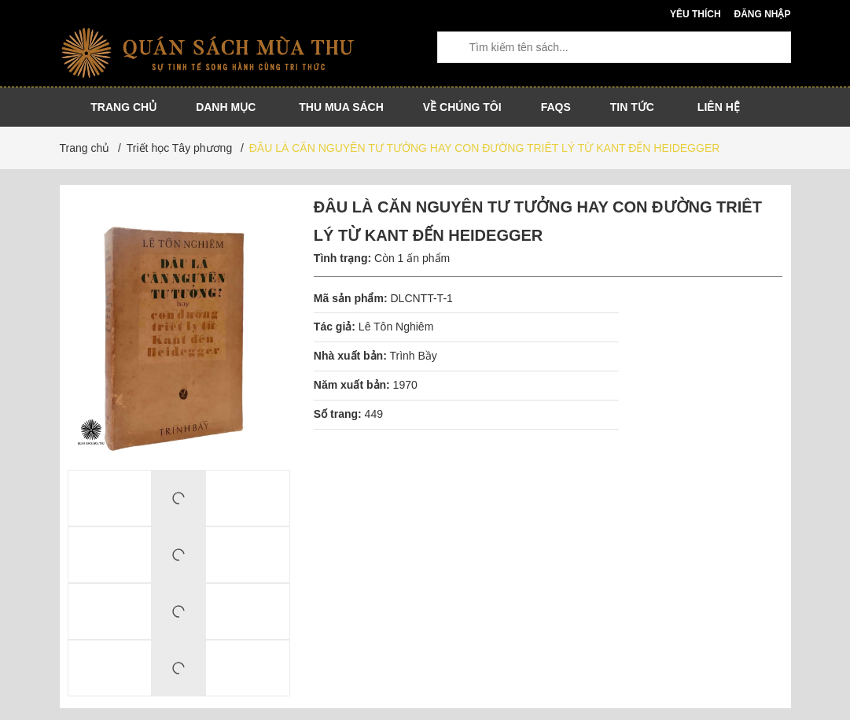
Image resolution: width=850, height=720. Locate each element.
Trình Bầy (412, 355)
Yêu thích (695, 14)
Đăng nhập (762, 14)
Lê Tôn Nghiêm (397, 326)
